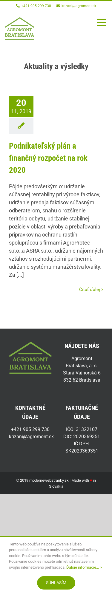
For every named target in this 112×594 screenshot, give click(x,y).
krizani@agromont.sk (76, 6)
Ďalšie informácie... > (84, 567)
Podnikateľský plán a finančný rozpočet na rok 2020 (48, 158)
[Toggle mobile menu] (102, 22)
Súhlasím (56, 582)
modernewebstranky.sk (49, 480)
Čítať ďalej (89, 289)
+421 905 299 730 (33, 6)
